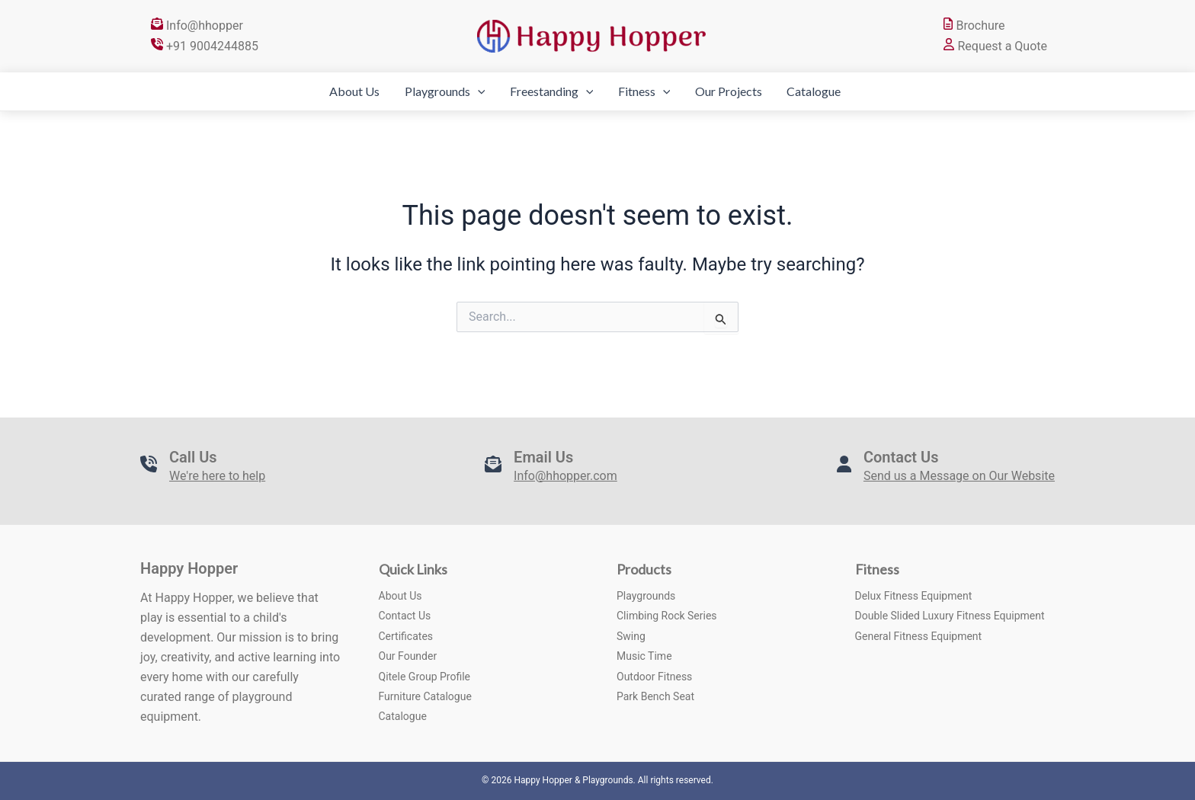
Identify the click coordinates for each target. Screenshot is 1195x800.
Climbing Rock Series (667, 616)
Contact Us (405, 616)
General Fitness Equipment (918, 636)
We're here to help (217, 476)
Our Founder (408, 656)
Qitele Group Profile (425, 676)
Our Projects (741, 91)
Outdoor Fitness (654, 676)
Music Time (644, 656)
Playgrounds (418, 91)
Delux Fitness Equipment (913, 596)
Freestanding (538, 91)
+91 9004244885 (204, 46)
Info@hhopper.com (565, 476)
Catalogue (840, 91)
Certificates (406, 636)
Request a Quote (995, 46)
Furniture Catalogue (425, 696)
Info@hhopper (197, 25)
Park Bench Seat (655, 696)
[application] (451, 91)
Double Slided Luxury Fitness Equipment (950, 616)
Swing (631, 636)
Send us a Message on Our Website (959, 476)
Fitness (644, 91)
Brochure (974, 25)
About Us (315, 91)
